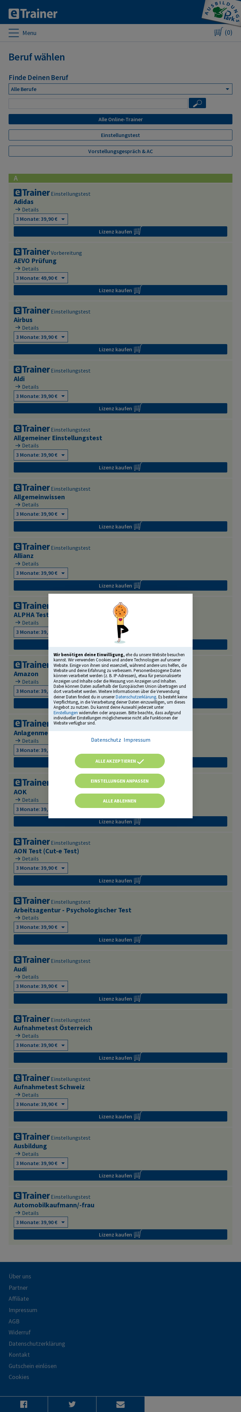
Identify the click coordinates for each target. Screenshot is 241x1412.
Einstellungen (66, 712)
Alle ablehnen (119, 801)
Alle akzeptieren (119, 761)
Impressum (137, 739)
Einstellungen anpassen (120, 781)
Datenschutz (106, 739)
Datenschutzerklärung (136, 696)
